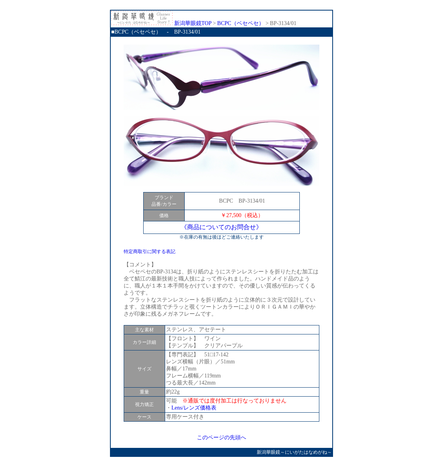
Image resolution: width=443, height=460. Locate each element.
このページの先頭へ (221, 437)
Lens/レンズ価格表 (193, 408)
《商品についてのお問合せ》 (221, 227)
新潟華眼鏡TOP (161, 23)
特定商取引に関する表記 (149, 251)
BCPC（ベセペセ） (240, 23)
